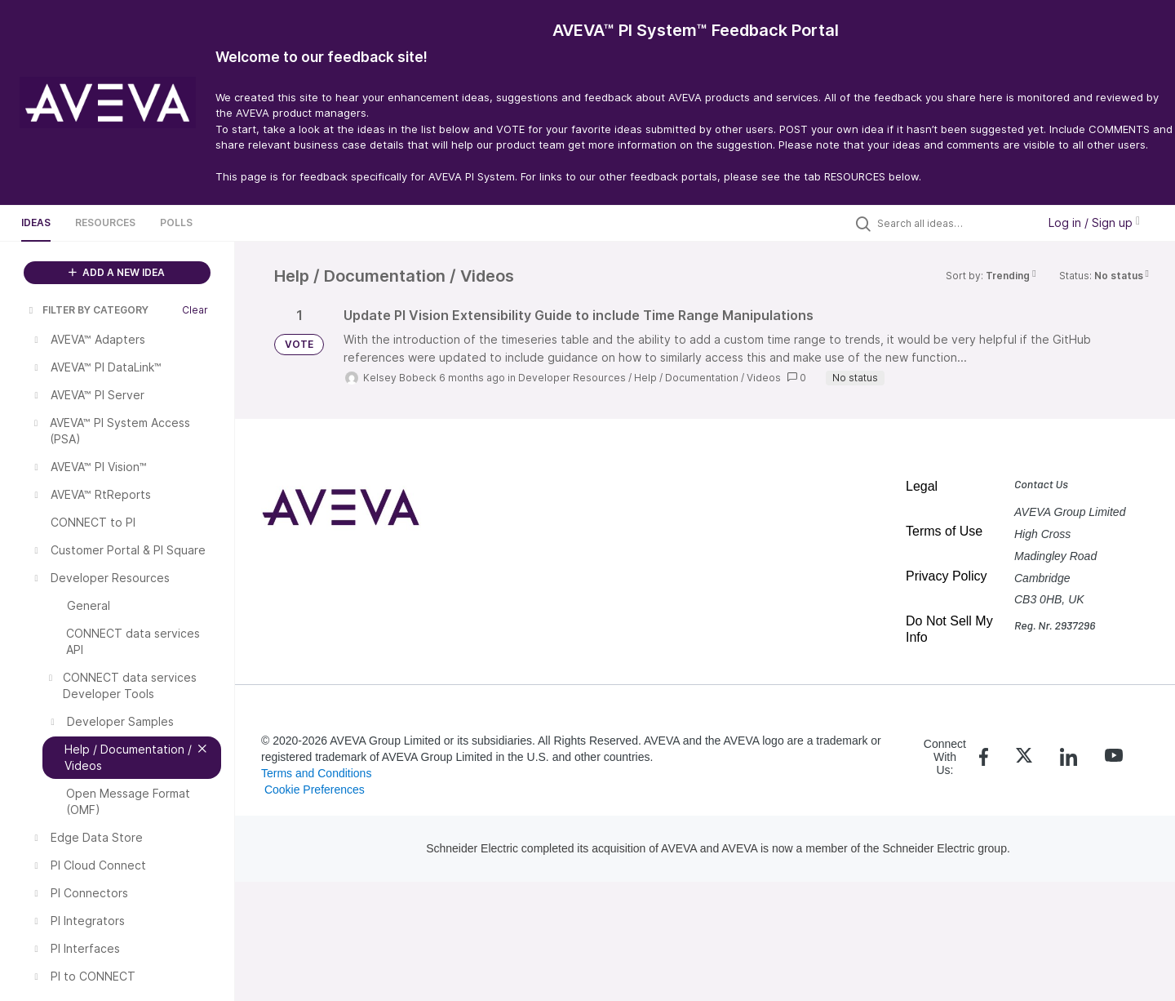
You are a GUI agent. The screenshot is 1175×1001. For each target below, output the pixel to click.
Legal (922, 486)
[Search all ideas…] (953, 223)
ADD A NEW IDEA (117, 272)
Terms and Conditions (316, 773)
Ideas (36, 222)
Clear (195, 310)
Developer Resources (572, 377)
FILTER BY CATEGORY (87, 310)
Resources (105, 222)
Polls (176, 222)
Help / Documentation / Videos (707, 377)
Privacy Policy (946, 576)
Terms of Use (944, 531)
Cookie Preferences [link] (314, 789)
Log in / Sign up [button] (1094, 222)
